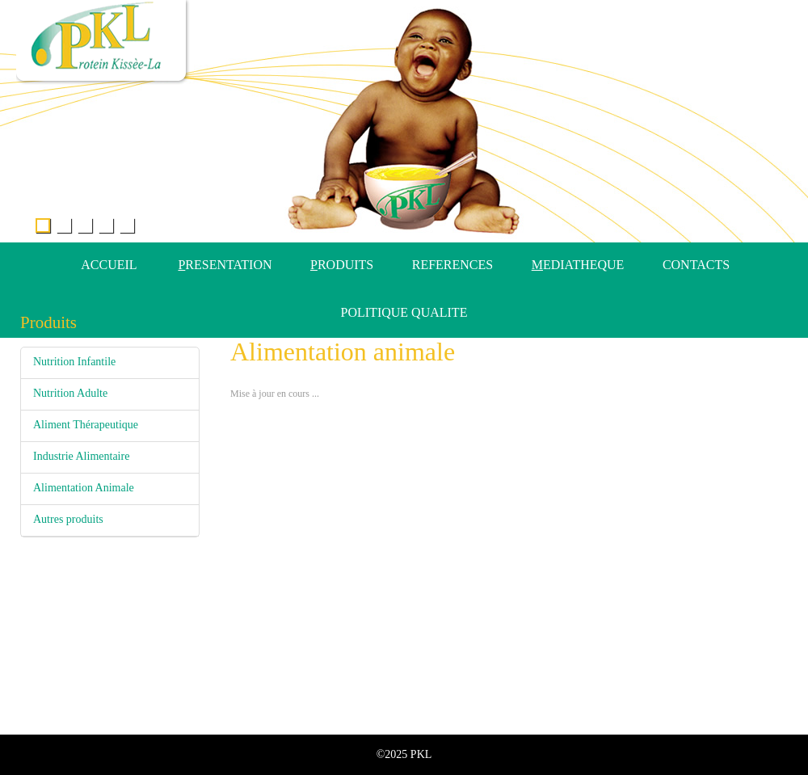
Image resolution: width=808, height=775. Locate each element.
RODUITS (341, 265)
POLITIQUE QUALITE (404, 312)
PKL (420, 754)
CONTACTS (696, 265)
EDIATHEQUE (578, 265)
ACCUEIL (109, 265)
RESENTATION (224, 265)
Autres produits (68, 519)
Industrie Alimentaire (81, 456)
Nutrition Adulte (70, 393)
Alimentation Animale (83, 488)
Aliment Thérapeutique (85, 425)
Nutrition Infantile (74, 362)
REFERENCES (452, 265)
